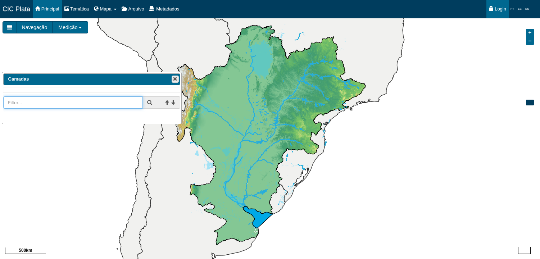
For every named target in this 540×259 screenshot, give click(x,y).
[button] (175, 79)
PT (512, 8)
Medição (70, 27)
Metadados (164, 9)
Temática (76, 9)
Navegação (34, 27)
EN (527, 8)
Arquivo (133, 9)
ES (520, 8)
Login (497, 9)
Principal (47, 9)
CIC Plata (16, 9)
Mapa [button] (105, 9)
